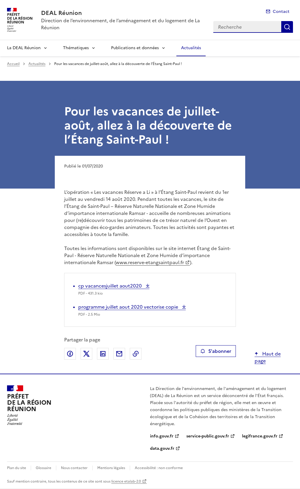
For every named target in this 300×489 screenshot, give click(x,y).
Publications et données (135, 48)
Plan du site (16, 468)
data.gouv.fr (162, 448)
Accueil (13, 63)
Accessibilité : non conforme (159, 468)
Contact (281, 11)
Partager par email (119, 354)
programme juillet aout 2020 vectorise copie (128, 306)
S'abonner (215, 351)
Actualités (191, 48)
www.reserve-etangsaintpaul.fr (150, 262)
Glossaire (43, 468)
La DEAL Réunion (24, 48)
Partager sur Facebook (70, 354)
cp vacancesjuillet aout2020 (110, 285)
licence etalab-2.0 (126, 481)
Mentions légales (111, 468)
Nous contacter (74, 468)
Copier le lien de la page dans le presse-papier (136, 354)
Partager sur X (86, 354)
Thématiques (76, 48)
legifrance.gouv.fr (259, 436)
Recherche (287, 27)
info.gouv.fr (161, 436)
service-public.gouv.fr (207, 436)
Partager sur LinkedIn (103, 354)
